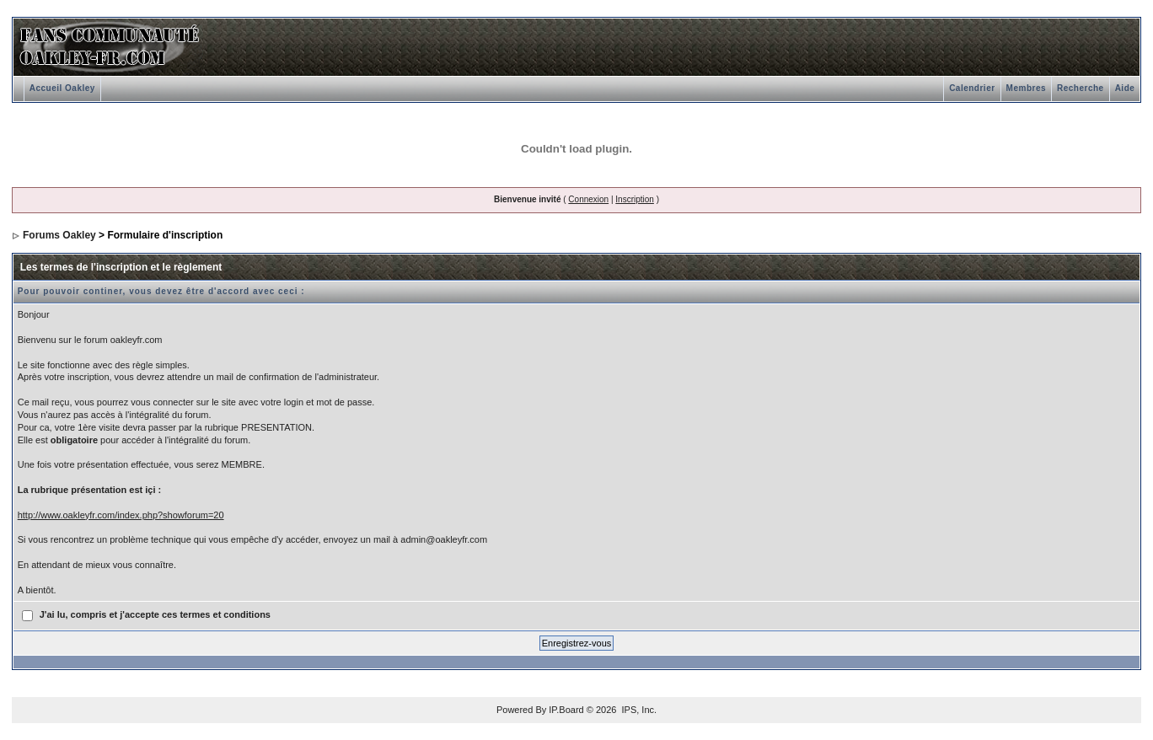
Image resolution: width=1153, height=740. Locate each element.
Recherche (1080, 88)
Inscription (634, 199)
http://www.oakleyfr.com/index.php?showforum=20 (121, 515)
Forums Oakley (59, 235)
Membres (1026, 88)
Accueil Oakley (62, 88)
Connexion (588, 199)
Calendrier (972, 88)
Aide (1125, 88)
